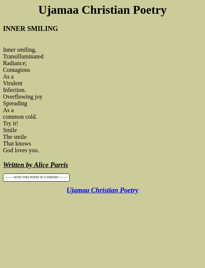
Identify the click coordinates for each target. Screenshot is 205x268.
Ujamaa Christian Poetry (102, 190)
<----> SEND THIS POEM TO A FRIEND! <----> (36, 177)
